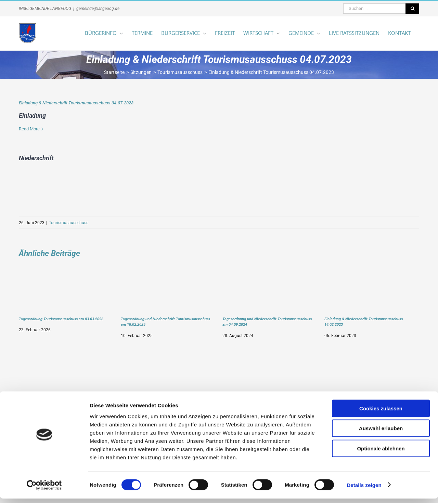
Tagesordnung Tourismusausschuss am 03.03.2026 (61, 319)
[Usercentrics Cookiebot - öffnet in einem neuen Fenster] (44, 490)
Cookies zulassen (380, 413)
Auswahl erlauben (381, 433)
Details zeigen (364, 489)
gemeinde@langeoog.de (97, 8)
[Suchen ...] (374, 8)
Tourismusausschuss (68, 222)
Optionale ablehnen (380, 453)
